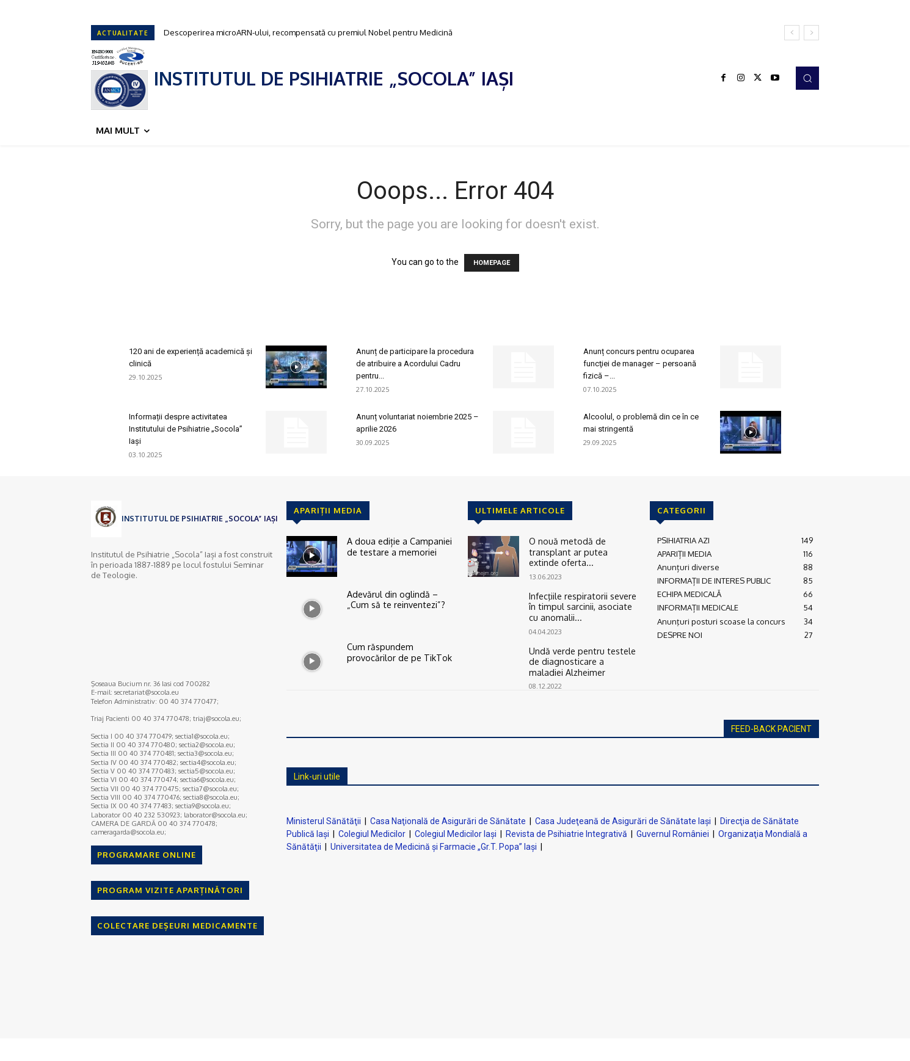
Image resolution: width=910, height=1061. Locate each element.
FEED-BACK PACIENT (771, 725)
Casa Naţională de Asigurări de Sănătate (448, 817)
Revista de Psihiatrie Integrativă (566, 830)
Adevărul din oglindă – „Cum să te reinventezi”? (399, 598)
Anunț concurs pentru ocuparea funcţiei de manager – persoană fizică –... (639, 363)
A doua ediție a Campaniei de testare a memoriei (400, 545)
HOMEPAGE (491, 263)
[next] (811, 32)
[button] (807, 78)
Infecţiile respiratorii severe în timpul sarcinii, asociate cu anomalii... (581, 602)
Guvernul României (672, 830)
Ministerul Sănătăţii (323, 817)
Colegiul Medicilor (372, 830)
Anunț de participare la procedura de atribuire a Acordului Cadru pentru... (415, 363)
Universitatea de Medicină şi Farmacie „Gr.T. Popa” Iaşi (433, 843)
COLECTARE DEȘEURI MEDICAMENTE (177, 925)
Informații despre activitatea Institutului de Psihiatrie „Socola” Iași (185, 429)
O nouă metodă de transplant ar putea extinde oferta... (583, 545)
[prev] (791, 32)
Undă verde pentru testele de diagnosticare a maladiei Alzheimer (579, 655)
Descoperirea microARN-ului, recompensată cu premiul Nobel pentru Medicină (308, 32)
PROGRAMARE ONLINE (146, 855)
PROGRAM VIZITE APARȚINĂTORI (170, 890)
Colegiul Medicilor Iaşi (456, 830)
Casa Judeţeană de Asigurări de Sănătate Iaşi (623, 817)
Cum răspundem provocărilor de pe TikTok (401, 651)
